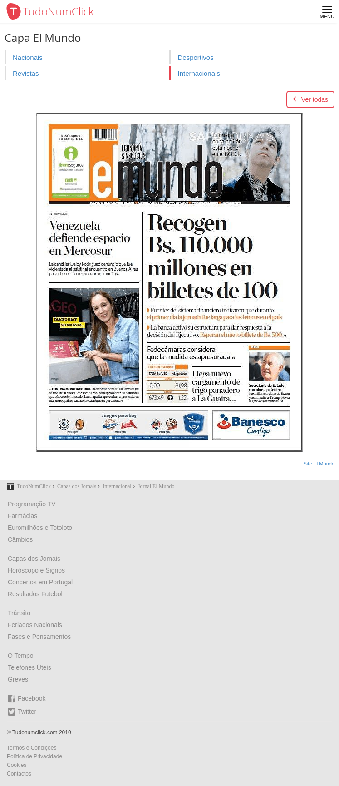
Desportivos (195, 57)
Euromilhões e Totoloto (40, 527)
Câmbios (20, 539)
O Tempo (21, 655)
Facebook (26, 698)
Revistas (26, 73)
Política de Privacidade (34, 756)
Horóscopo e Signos (36, 570)
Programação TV (32, 504)
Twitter (22, 712)
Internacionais (198, 73)
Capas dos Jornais (34, 558)
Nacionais (28, 57)
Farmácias (22, 515)
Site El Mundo (319, 463)
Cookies (16, 765)
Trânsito (19, 613)
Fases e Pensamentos (39, 636)
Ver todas (310, 99)
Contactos (19, 774)
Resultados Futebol (35, 594)
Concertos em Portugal (40, 582)
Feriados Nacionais (35, 624)
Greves (18, 679)
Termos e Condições (31, 748)
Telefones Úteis (29, 667)
